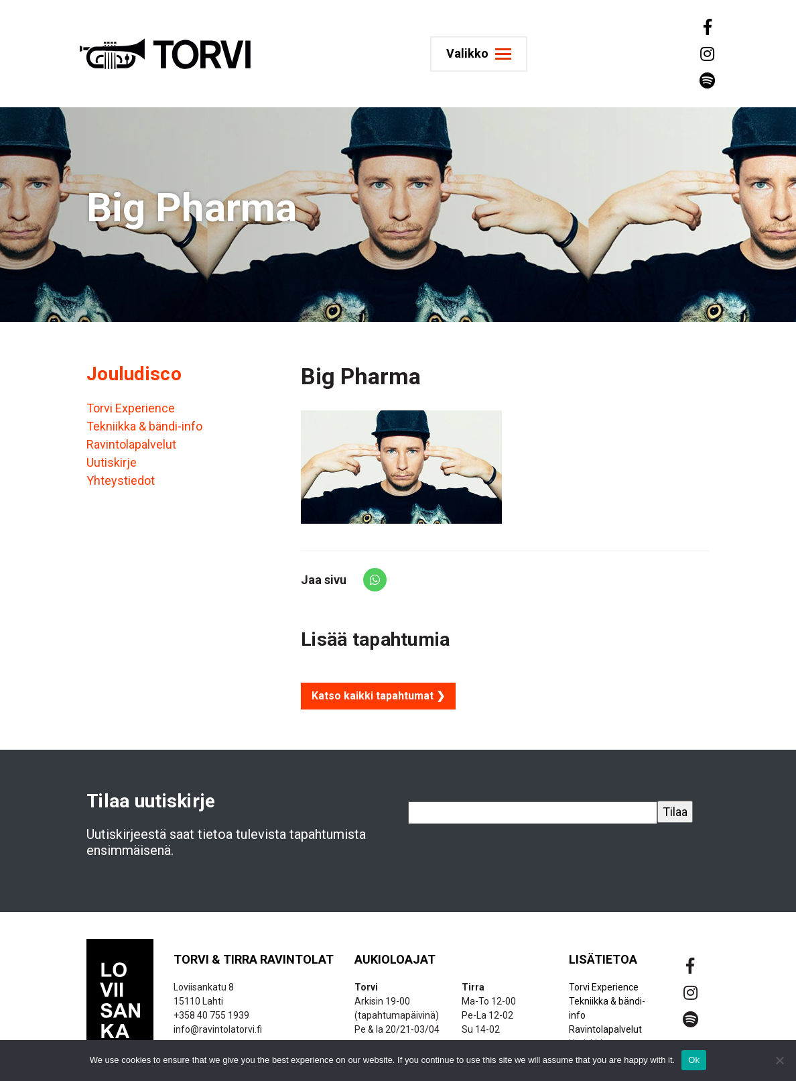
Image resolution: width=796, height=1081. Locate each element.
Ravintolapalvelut (131, 444)
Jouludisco (134, 374)
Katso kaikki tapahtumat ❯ (378, 695)
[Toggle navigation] (484, 54)
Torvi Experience (130, 408)
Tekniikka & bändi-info (144, 426)
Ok (694, 1060)
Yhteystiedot (120, 480)
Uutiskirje (111, 462)
